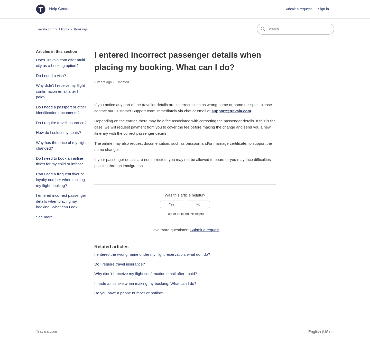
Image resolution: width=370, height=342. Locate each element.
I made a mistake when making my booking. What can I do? (145, 283)
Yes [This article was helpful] (171, 204)
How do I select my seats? (58, 132)
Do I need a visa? (51, 75)
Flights (64, 29)
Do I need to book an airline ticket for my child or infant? (59, 161)
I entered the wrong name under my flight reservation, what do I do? (152, 254)
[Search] (295, 29)
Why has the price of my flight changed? (61, 145)
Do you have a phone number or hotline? (129, 293)
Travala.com (45, 29)
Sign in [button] (323, 9)
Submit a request (298, 9)
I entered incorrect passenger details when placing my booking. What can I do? (61, 201)
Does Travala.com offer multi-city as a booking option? (61, 63)
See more (44, 217)
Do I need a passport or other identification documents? (61, 110)
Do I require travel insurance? (61, 123)
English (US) (321, 331)
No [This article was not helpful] (198, 204)
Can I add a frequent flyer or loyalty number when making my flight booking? (60, 180)
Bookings (81, 29)
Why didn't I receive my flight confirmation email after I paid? (60, 91)
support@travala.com (231, 111)
